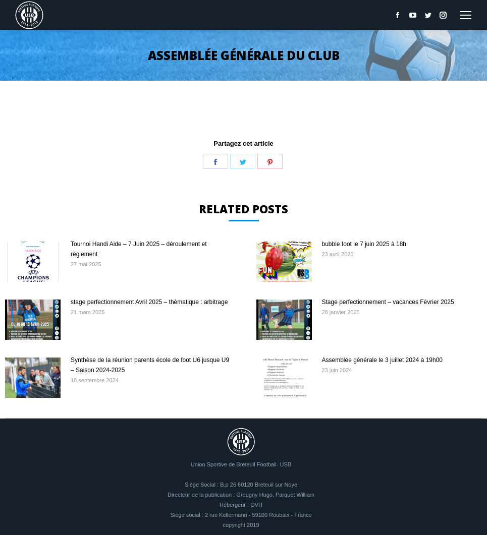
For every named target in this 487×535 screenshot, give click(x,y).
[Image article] (33, 262)
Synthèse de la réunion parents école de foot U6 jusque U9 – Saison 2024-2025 (150, 365)
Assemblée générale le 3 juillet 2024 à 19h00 (382, 360)
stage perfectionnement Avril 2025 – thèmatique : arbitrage (149, 302)
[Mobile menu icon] (466, 15)
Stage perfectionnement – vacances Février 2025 (388, 302)
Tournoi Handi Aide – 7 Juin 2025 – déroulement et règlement (139, 249)
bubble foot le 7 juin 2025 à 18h (364, 244)
